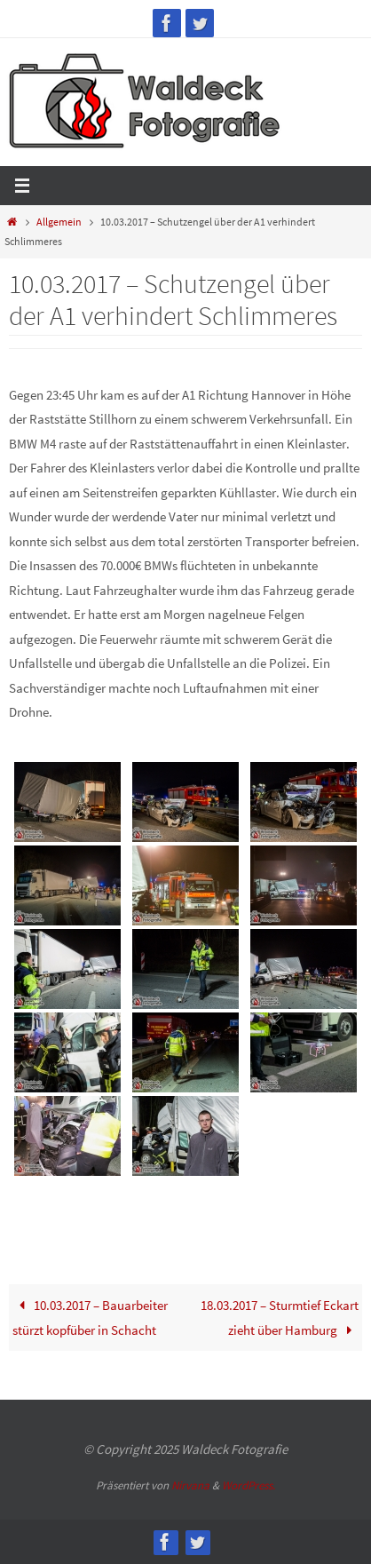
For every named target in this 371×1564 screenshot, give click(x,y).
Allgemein (59, 221)
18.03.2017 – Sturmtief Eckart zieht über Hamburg (280, 1317)
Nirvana (190, 1485)
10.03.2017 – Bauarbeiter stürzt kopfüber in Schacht (90, 1317)
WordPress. (248, 1485)
